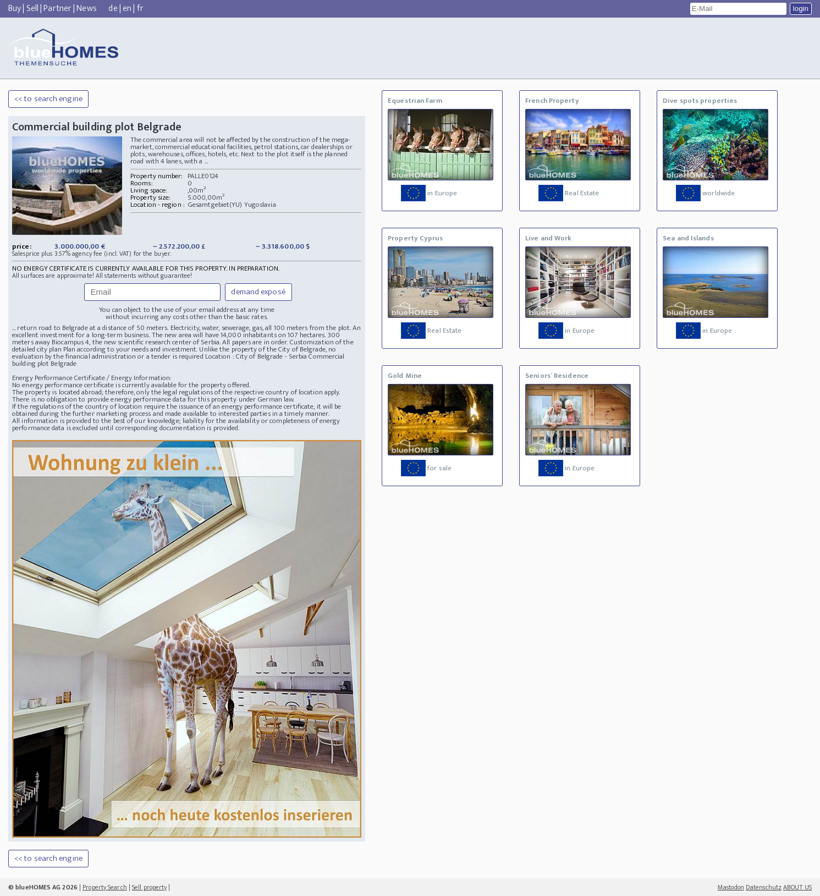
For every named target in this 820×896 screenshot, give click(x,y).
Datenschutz (764, 887)
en (127, 8)
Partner (57, 8)
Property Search (104, 887)
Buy (14, 8)
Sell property (149, 887)
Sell (32, 8)
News (86, 8)
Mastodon (731, 887)
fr (140, 8)
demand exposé (258, 292)
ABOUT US (797, 887)
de (112, 8)
